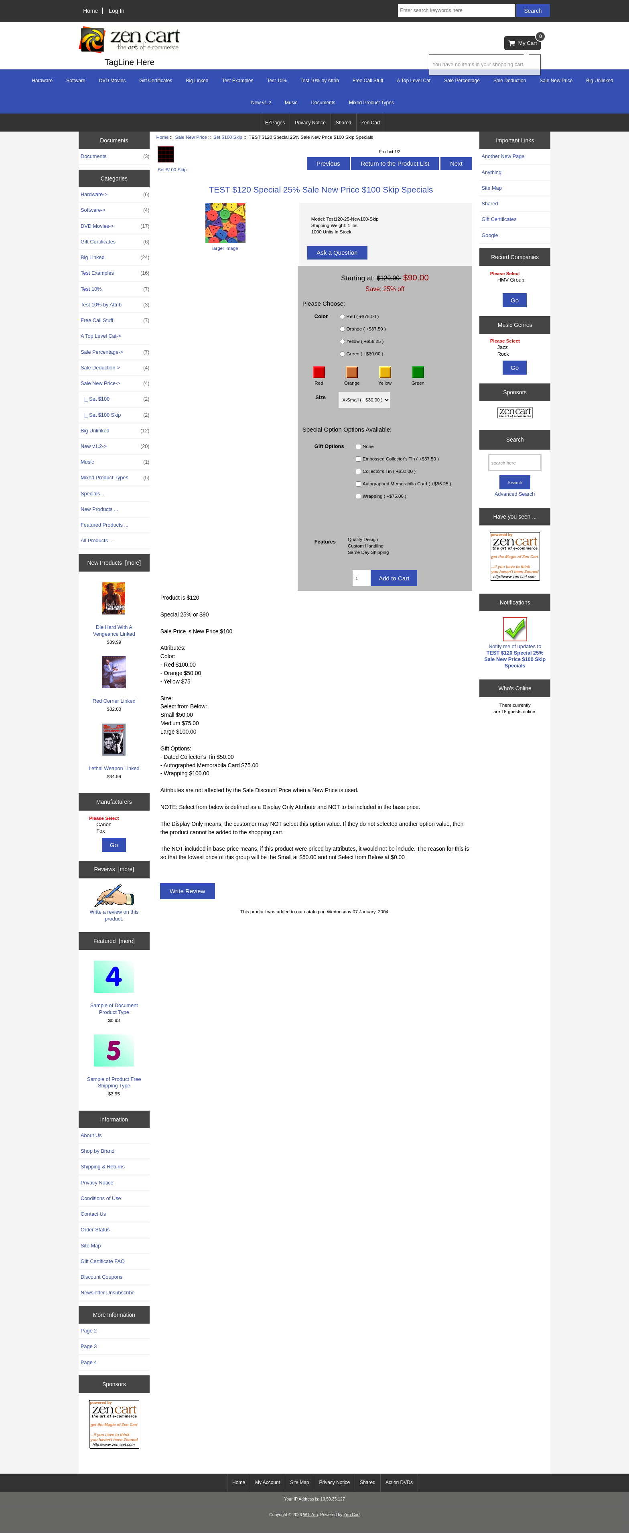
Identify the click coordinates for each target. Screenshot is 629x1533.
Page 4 (89, 1362)
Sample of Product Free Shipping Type (114, 1061)
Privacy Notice (310, 123)
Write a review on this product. (113, 902)
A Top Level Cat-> (101, 336)
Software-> (115, 210)
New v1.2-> (115, 446)
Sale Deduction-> (115, 368)
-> (115, 383)
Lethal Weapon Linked (114, 747)
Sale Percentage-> (115, 352)
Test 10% (276, 80)
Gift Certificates (155, 80)
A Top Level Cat (413, 80)
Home (90, 11)
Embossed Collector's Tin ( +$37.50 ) (401, 459)
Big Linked (197, 80)
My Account (267, 1482)
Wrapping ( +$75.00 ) (384, 496)
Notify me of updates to (515, 643)
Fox (115, 831)
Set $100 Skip (227, 137)
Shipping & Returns (103, 1167)
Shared (343, 123)
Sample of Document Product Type (114, 988)
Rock (516, 354)
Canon (115, 824)
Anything (491, 172)
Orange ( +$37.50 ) (366, 329)
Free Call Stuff (368, 80)
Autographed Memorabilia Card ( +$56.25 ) (407, 484)
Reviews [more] (114, 869)
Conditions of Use (101, 1198)
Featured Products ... (104, 525)
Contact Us (93, 1214)
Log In (116, 11)
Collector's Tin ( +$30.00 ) (389, 471)
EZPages (275, 123)
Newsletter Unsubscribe (108, 1293)
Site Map (91, 1246)
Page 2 (89, 1331)
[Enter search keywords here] (456, 10)
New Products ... (99, 509)
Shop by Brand (97, 1151)
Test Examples (237, 80)
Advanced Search (515, 494)
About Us (91, 1135)
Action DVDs (399, 1482)
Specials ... (93, 494)
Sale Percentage (462, 80)
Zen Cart (370, 123)
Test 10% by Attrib (319, 80)
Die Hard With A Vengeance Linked (114, 609)
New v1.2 (261, 102)
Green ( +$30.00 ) (365, 354)
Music (291, 102)
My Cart (524, 41)
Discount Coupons (101, 1277)
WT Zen (310, 1515)
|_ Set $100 (115, 399)
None (368, 446)
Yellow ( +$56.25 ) (365, 341)
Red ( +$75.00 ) (363, 316)
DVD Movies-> (115, 226)
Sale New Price (191, 137)
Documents (323, 102)
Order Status (95, 1230)
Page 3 (89, 1346)
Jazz (516, 347)
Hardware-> (115, 194)
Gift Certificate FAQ (103, 1261)
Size (320, 397)
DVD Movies (112, 80)
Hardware (42, 80)
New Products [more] (114, 563)
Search (515, 439)
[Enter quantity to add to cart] (362, 578)
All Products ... (97, 540)
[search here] (515, 462)
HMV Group (516, 280)
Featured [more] (114, 941)
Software (75, 80)
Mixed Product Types (371, 102)
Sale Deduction (509, 80)
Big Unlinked (599, 80)
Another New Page (502, 156)
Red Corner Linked (114, 680)
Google (489, 235)
